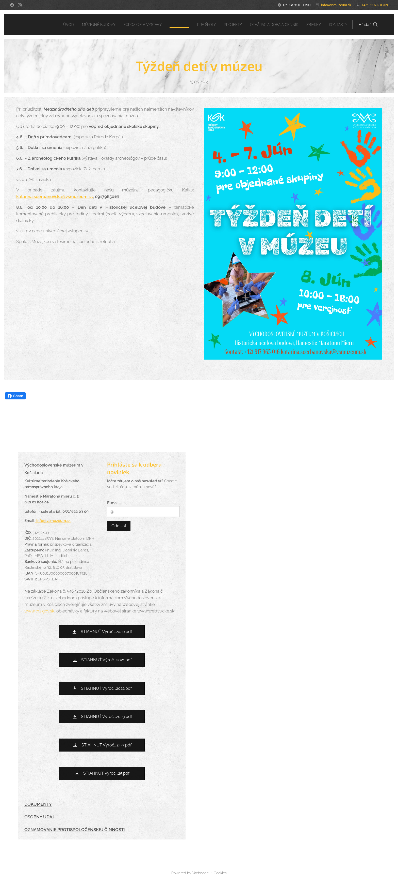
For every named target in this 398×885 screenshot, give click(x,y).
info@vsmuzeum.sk (336, 5)
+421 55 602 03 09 (375, 5)
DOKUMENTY (38, 804)
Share (15, 396)
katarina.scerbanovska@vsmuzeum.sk (54, 196)
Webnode (200, 873)
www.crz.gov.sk (39, 610)
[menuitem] (53, 24)
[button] (368, 24)
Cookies (220, 873)
